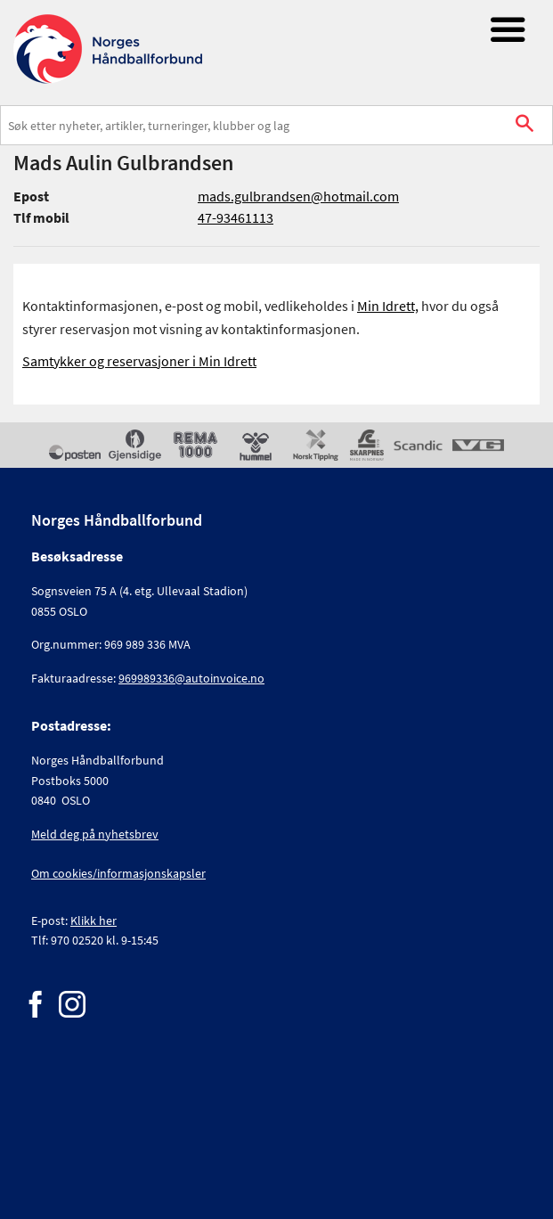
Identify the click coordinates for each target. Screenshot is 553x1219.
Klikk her (93, 920)
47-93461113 (235, 217)
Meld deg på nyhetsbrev (95, 834)
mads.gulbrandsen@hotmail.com (298, 196)
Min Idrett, (388, 306)
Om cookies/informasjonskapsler (118, 873)
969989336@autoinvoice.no (191, 678)
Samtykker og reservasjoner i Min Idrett (139, 361)
